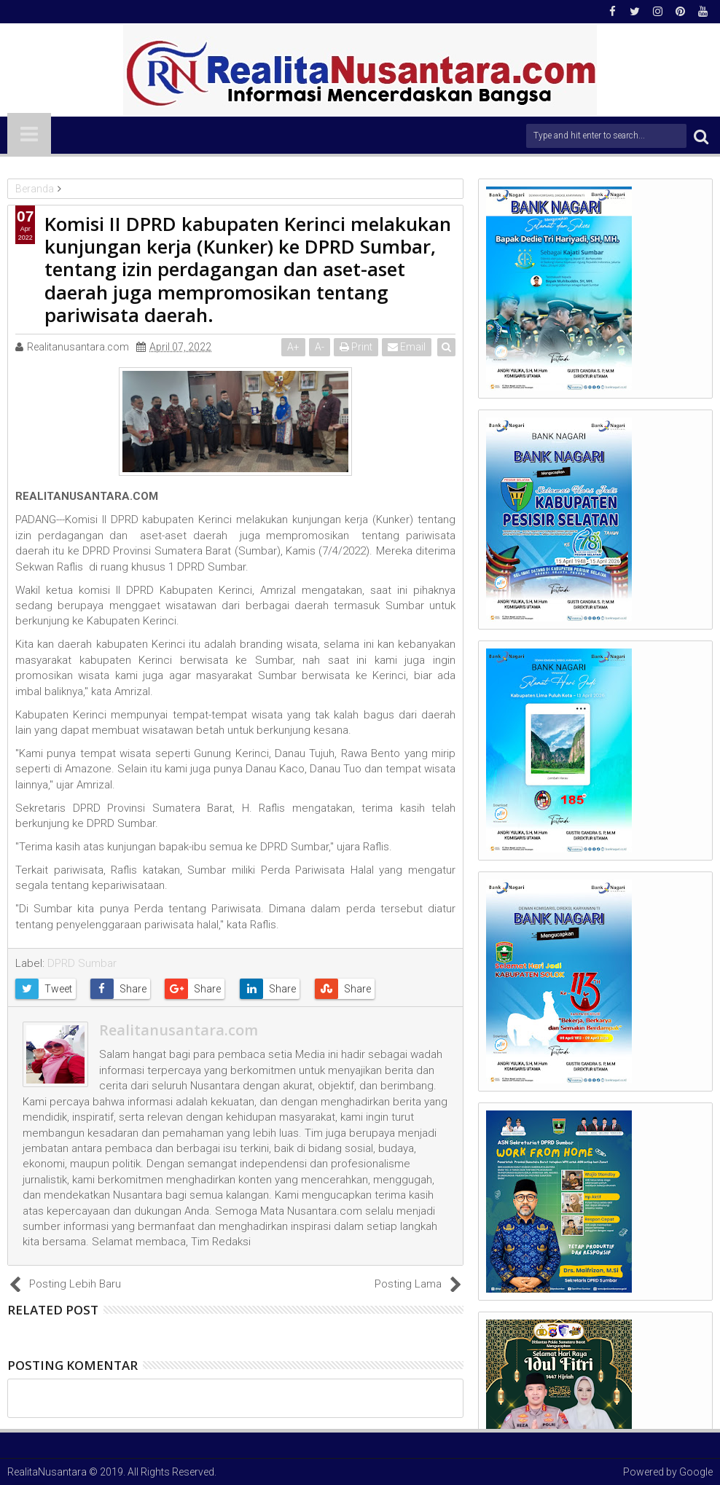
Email (407, 347)
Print (356, 347)
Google (696, 1472)
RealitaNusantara (47, 1472)
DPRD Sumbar (82, 963)
